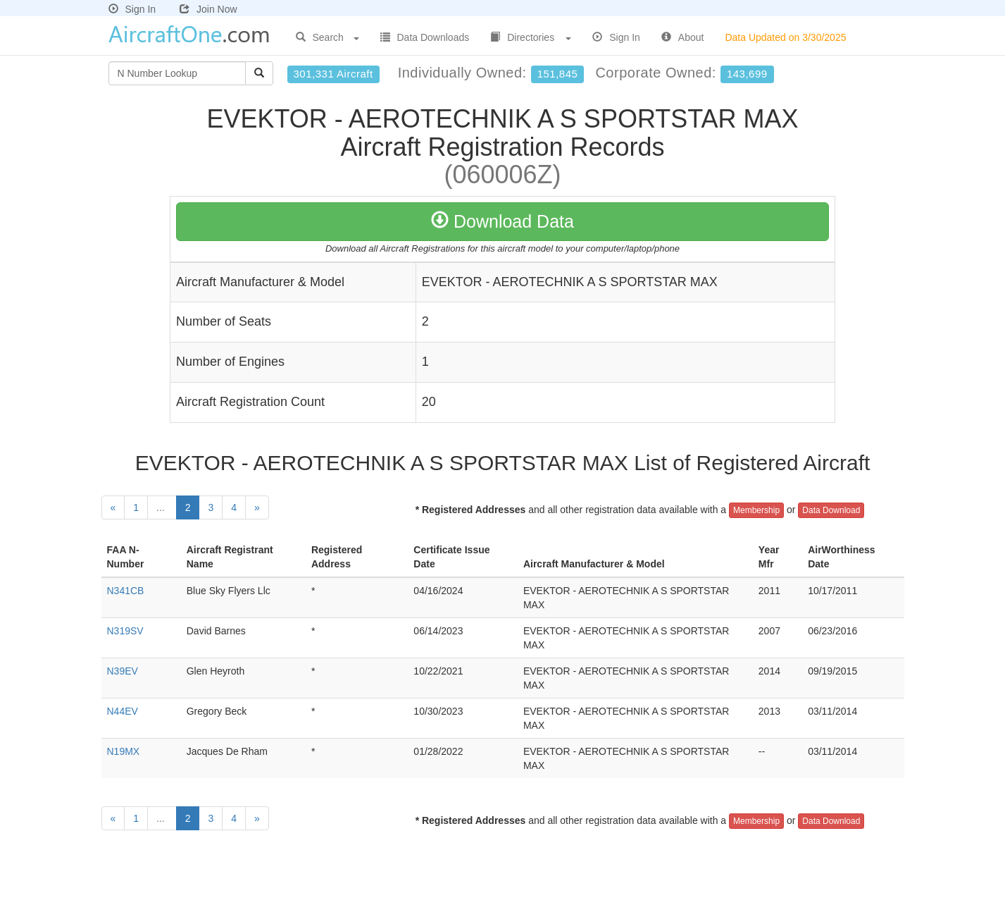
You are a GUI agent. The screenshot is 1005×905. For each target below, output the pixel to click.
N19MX (123, 751)
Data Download (831, 510)
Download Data (502, 221)
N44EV (122, 711)
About (682, 37)
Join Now (208, 9)
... (162, 507)
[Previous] (113, 507)
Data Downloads (425, 37)
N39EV (122, 671)
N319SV (125, 630)
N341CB (125, 590)
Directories (530, 37)
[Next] (257, 507)
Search (327, 37)
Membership (756, 510)
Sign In (132, 9)
